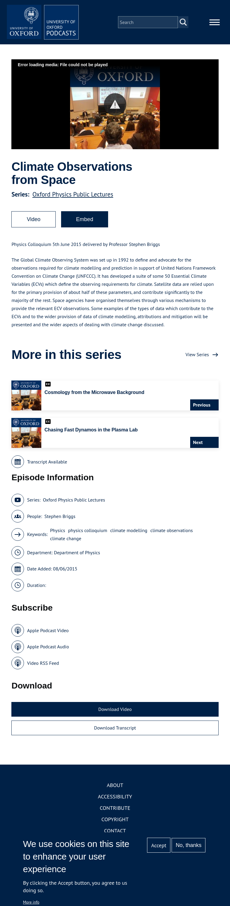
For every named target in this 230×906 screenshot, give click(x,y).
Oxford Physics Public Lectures (72, 194)
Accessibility (115, 796)
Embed (84, 219)
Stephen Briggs (59, 516)
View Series (197, 354)
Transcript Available (47, 462)
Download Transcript (115, 728)
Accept (159, 845)
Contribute (115, 807)
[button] (115, 104)
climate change (65, 538)
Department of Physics (77, 552)
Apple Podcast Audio (48, 647)
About (115, 785)
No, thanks (189, 845)
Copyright (115, 819)
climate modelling (128, 530)
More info (31, 902)
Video (33, 219)
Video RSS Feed (43, 663)
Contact (115, 830)
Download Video (114, 709)
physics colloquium (87, 530)
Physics (57, 530)
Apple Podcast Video (48, 630)
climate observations (171, 530)
